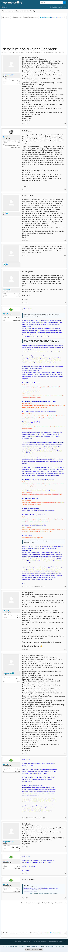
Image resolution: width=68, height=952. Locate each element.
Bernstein (6, 610)
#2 (65, 189)
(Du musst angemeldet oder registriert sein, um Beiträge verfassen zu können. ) (43, 903)
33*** (18, 83)
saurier (5, 313)
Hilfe (30, 941)
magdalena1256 (52, 52)
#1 (65, 123)
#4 (65, 255)
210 (19, 295)
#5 (65, 302)
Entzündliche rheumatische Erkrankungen (26, 52)
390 (19, 142)
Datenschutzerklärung (56, 941)
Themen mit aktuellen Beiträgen (26, 11)
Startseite (18, 941)
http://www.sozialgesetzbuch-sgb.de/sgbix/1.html (32, 537)
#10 (65, 847)
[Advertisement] (34, 33)
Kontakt (25, 941)
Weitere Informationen (37, 949)
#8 (65, 753)
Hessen (18, 296)
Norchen (6, 213)
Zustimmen (28, 949)
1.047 (18, 617)
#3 (65, 240)
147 (19, 81)
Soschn (5, 137)
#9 (65, 818)
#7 (65, 649)
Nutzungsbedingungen (41, 941)
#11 (65, 873)
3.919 (18, 319)
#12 (65, 898)
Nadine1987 (7, 289)
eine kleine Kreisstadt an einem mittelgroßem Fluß (12, 146)
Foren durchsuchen (8, 11)
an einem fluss (16, 320)
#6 (65, 586)
